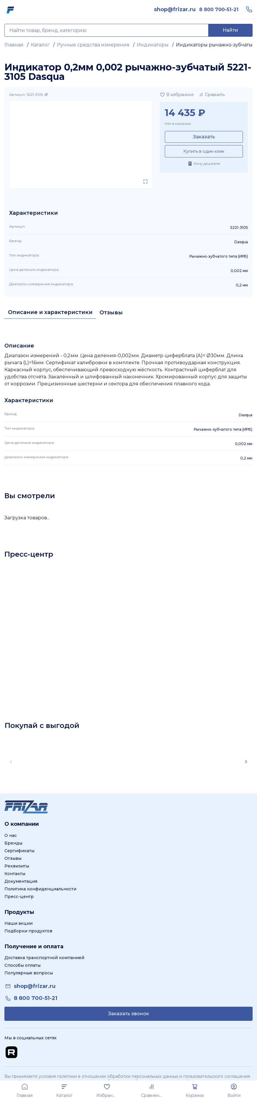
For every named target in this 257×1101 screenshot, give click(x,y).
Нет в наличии (178, 123)
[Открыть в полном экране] (145, 181)
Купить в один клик (203, 151)
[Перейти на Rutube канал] (11, 1052)
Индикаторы (153, 45)
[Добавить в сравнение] (212, 94)
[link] (175, 9)
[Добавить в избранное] (177, 94)
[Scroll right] (246, 761)
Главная (13, 45)
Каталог (40, 45)
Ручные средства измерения (93, 45)
